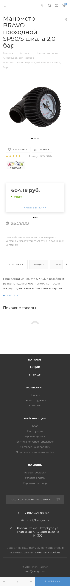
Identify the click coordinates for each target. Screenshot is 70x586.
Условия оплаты (35, 477)
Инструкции (35, 431)
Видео (39, 264)
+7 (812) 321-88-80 (36, 512)
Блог (35, 425)
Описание (15, 264)
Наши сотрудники (35, 400)
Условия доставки (35, 472)
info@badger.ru (38, 520)
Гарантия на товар (35, 482)
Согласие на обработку (35, 446)
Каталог (35, 359)
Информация (35, 418)
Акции (35, 367)
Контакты (35, 405)
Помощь (35, 465)
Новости (35, 394)
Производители (35, 436)
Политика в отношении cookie (35, 452)
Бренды (35, 374)
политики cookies (47, 552)
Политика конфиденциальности (35, 441)
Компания (35, 387)
